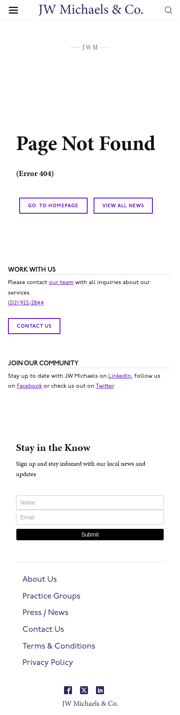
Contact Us (34, 326)
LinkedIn (119, 376)
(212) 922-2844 (26, 303)
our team (61, 283)
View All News (123, 206)
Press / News (45, 613)
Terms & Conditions (58, 647)
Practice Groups (51, 597)
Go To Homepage (53, 206)
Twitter (105, 386)
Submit (90, 534)
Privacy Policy (47, 663)
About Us (39, 580)
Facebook (29, 386)
